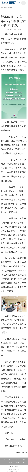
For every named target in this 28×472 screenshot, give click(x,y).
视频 (17, 462)
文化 (3, 462)
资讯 (17, 459)
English (16, 466)
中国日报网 (3, 7)
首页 (3, 459)
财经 (24, 459)
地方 (24, 462)
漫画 (10, 462)
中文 (11, 466)
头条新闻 (10, 7)
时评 (10, 459)
